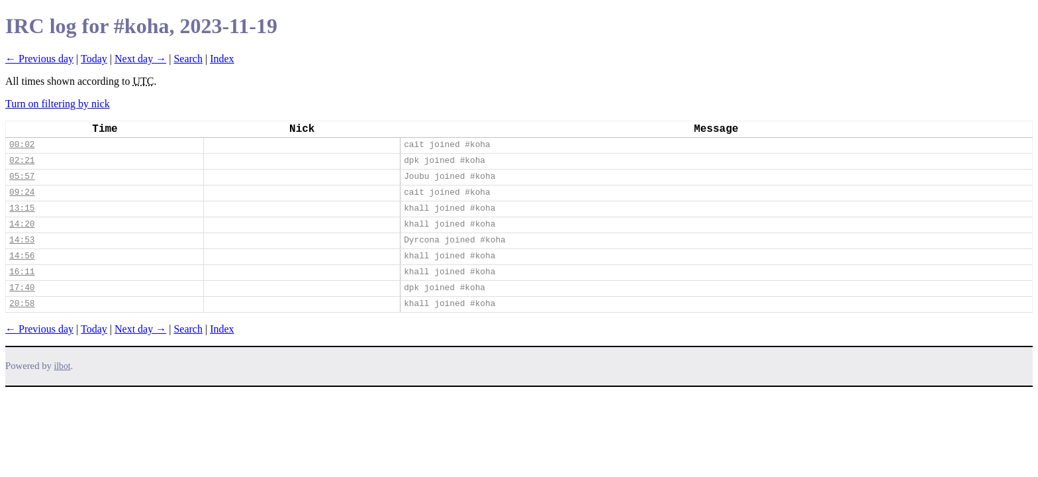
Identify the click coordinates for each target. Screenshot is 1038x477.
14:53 (21, 240)
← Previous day (39, 58)
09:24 (21, 192)
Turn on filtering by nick (57, 103)
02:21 (21, 161)
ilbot (62, 366)
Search (188, 58)
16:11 (21, 272)
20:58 (21, 304)
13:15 (21, 208)
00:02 (21, 145)
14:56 (21, 256)
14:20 (21, 224)
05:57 (21, 177)
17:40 (21, 288)
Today (94, 58)
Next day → (140, 58)
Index (222, 58)
